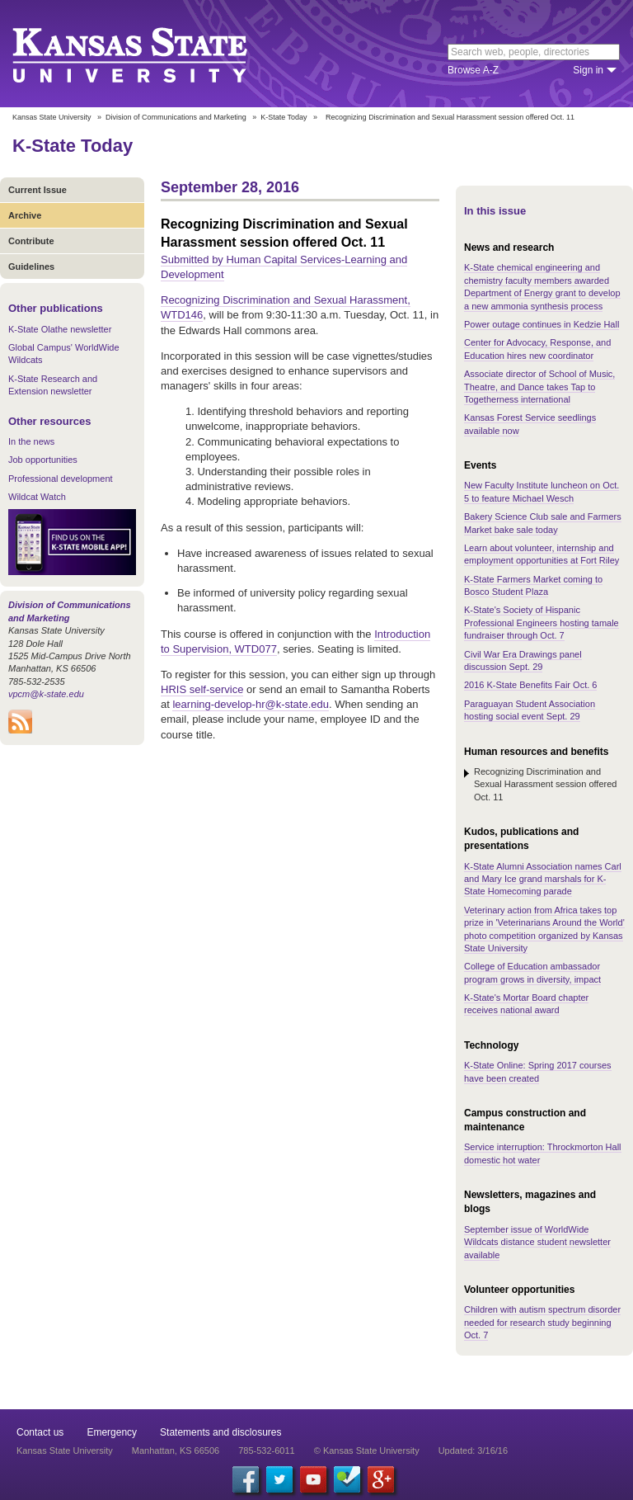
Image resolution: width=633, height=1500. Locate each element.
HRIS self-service (202, 689)
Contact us (39, 1432)
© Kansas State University (367, 1450)
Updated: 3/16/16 (473, 1450)
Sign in (588, 70)
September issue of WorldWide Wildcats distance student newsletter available (537, 1242)
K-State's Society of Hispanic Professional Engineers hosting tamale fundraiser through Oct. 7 (541, 622)
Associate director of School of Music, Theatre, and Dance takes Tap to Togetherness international (539, 386)
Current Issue (37, 190)
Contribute (31, 241)
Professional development (60, 478)
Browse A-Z (473, 70)
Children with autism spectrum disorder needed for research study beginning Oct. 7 (542, 1322)
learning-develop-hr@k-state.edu (250, 704)
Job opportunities (42, 460)
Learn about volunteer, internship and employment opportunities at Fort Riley (541, 554)
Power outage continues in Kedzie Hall (541, 324)
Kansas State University (150, 53)
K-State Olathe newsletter (59, 329)
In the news (31, 441)
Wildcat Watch (37, 497)
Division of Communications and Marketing (176, 117)
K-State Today (283, 117)
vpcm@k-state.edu (46, 694)
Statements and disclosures (220, 1432)
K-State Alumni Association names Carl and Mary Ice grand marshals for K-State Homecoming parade (542, 879)
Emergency (112, 1432)
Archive (24, 215)
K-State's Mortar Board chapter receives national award (526, 1004)
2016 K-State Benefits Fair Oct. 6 (530, 685)
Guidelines (31, 266)
